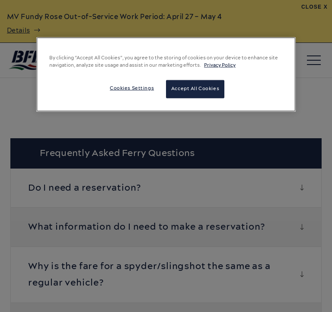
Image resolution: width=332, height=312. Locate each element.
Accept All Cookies (195, 88)
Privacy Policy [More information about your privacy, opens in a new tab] (220, 65)
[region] (166, 74)
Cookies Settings (132, 88)
